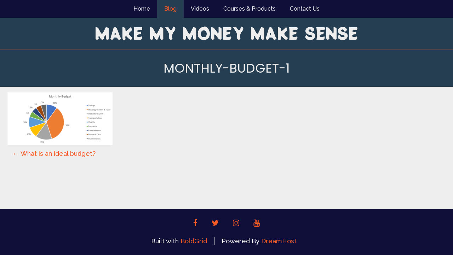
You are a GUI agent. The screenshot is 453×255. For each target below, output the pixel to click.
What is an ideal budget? (54, 153)
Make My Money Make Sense (226, 33)
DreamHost (279, 241)
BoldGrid (193, 241)
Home (141, 8)
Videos (200, 8)
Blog (170, 8)
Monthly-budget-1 (227, 68)
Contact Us (305, 8)
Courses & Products (249, 8)
